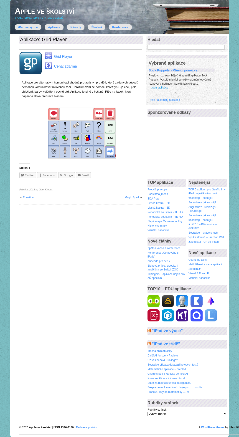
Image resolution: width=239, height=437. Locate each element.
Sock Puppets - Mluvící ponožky (173, 70)
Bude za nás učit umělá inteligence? (169, 382)
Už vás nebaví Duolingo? (162, 360)
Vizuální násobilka (158, 230)
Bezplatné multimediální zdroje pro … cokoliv (174, 387)
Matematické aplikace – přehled (166, 369)
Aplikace (54, 27)
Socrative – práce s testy (203, 232)
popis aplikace (159, 87)
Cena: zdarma (60, 65)
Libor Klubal (45, 189)
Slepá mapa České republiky (164, 221)
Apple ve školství (44, 10)
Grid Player (58, 55)
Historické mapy (157, 225)
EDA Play (153, 198)
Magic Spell (132, 197)
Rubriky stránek (156, 409)
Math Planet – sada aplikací (205, 264)
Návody (75, 27)
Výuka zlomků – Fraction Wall (206, 237)
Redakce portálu (86, 427)
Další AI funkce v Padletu (162, 355)
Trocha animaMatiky (159, 351)
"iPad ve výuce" (167, 330)
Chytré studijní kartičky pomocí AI (167, 373)
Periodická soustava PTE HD (165, 212)
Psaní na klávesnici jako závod (166, 378)
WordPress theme (212, 427)
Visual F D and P (198, 273)
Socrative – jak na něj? (202, 202)
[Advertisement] (181, 145)
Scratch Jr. (194, 268)
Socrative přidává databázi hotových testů (172, 364)
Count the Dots (197, 259)
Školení (96, 27)
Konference (120, 27)
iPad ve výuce (28, 27)
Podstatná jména (157, 194)
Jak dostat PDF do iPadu (203, 241)
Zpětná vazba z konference (164, 248)
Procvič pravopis (157, 189)
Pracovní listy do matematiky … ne (168, 392)
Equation (28, 197)
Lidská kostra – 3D (158, 203)
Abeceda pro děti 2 (158, 261)
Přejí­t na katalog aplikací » (165, 99)
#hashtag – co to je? (200, 198)
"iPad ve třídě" (166, 344)
